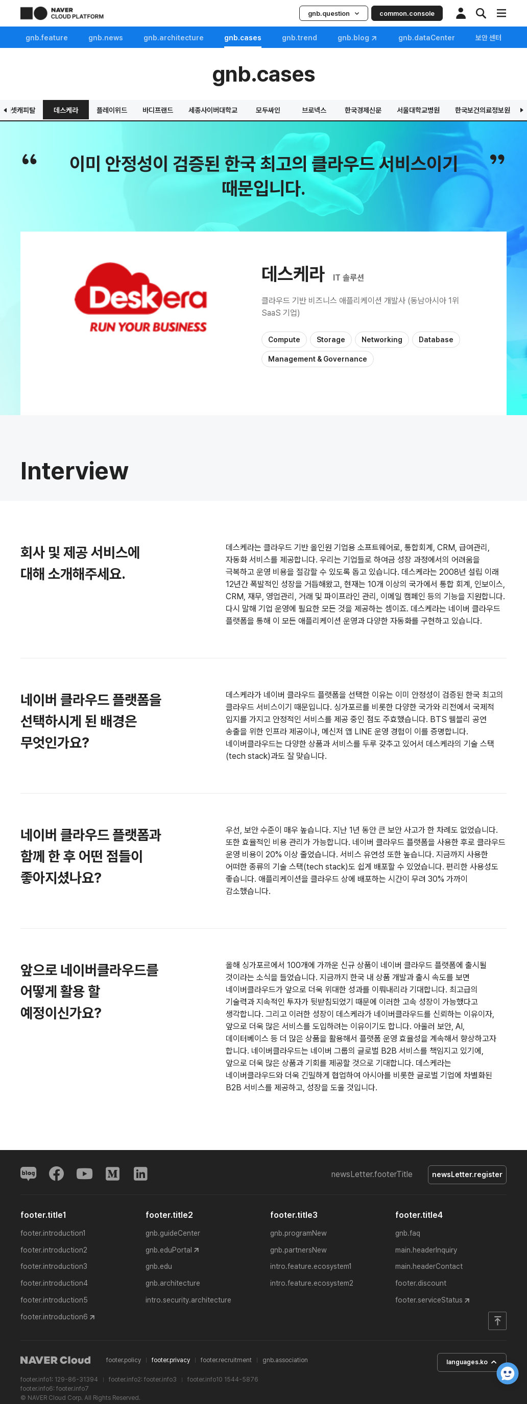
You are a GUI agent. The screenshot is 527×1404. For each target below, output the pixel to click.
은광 (48, 110)
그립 (186, 110)
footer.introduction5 (54, 1302)
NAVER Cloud (55, 1362)
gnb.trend (299, 37)
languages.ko (465, 1364)
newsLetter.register (464, 1175)
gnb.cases (242, 37)
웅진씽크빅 (94, 110)
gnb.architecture (173, 37)
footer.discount (420, 1285)
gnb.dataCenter (426, 37)
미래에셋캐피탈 (436, 110)
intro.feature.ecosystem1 (311, 1268)
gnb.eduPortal (169, 1251)
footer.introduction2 (53, 1251)
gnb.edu (159, 1268)
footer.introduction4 (54, 1285)
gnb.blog (358, 38)
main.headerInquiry (426, 1251)
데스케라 (488, 110)
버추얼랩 (232, 110)
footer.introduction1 (53, 1235)
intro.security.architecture (188, 1302)
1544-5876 (241, 1381)
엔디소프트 (140, 110)
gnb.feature (47, 37)
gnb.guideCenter (173, 1235)
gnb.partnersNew (298, 1251)
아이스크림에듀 (378, 110)
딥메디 (326, 110)
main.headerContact (429, 1268)
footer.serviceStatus (429, 1302)
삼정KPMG (279, 110)
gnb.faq (407, 1235)
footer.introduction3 (53, 1268)
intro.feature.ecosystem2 (311, 1285)
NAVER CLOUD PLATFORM (62, 13)
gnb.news (105, 37)
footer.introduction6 (54, 1319)
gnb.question (334, 13)
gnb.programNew (298, 1235)
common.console (407, 13)
